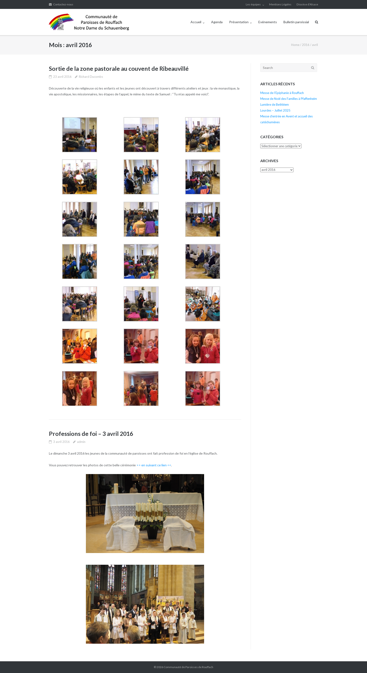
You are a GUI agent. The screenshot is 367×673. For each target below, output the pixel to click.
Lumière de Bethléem (274, 104)
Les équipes (253, 4)
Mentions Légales (280, 4)
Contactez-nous (63, 4)
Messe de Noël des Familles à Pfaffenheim (288, 99)
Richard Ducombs (91, 77)
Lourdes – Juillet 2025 (275, 110)
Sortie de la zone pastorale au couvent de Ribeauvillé (119, 68)
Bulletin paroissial (296, 22)
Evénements (267, 22)
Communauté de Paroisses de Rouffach (188, 667)
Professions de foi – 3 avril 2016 (91, 433)
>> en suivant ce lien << (153, 465)
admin (81, 442)
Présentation (239, 22)
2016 (305, 45)
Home (295, 45)
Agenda (217, 22)
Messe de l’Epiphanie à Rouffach (282, 93)
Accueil (196, 22)
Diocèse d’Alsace (307, 4)
